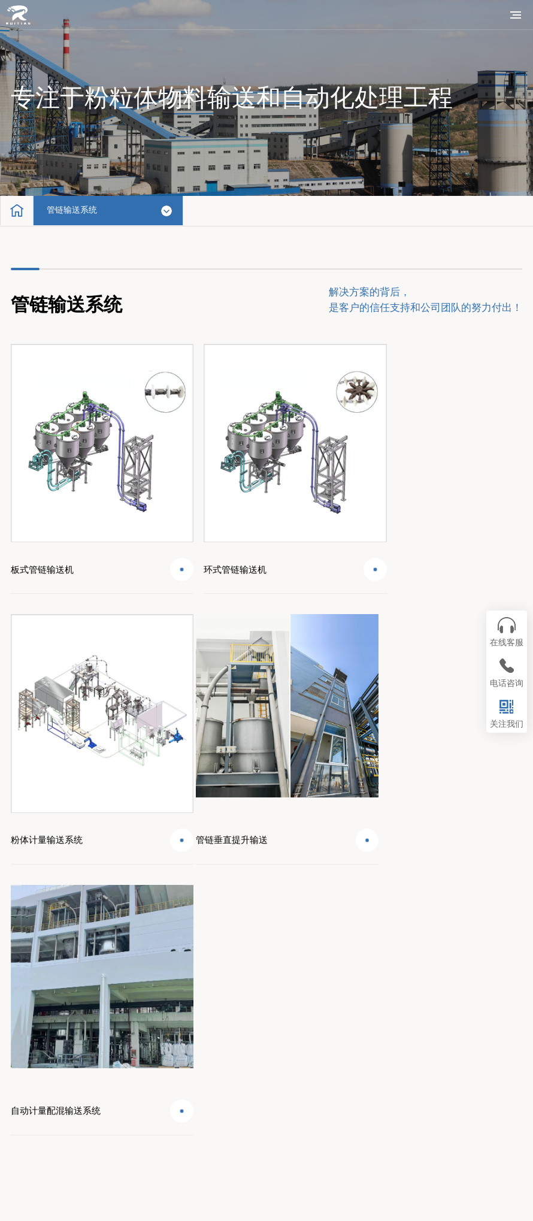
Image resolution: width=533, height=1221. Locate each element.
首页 (32, 976)
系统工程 (211, 976)
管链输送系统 (76, 211)
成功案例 (211, 1015)
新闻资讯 (41, 1053)
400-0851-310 (498, 1007)
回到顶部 (493, 928)
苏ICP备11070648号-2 (282, 1190)
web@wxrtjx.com (493, 1022)
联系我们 (41, 1092)
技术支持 (211, 1053)
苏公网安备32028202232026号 (273, 1208)
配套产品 (41, 1015)
